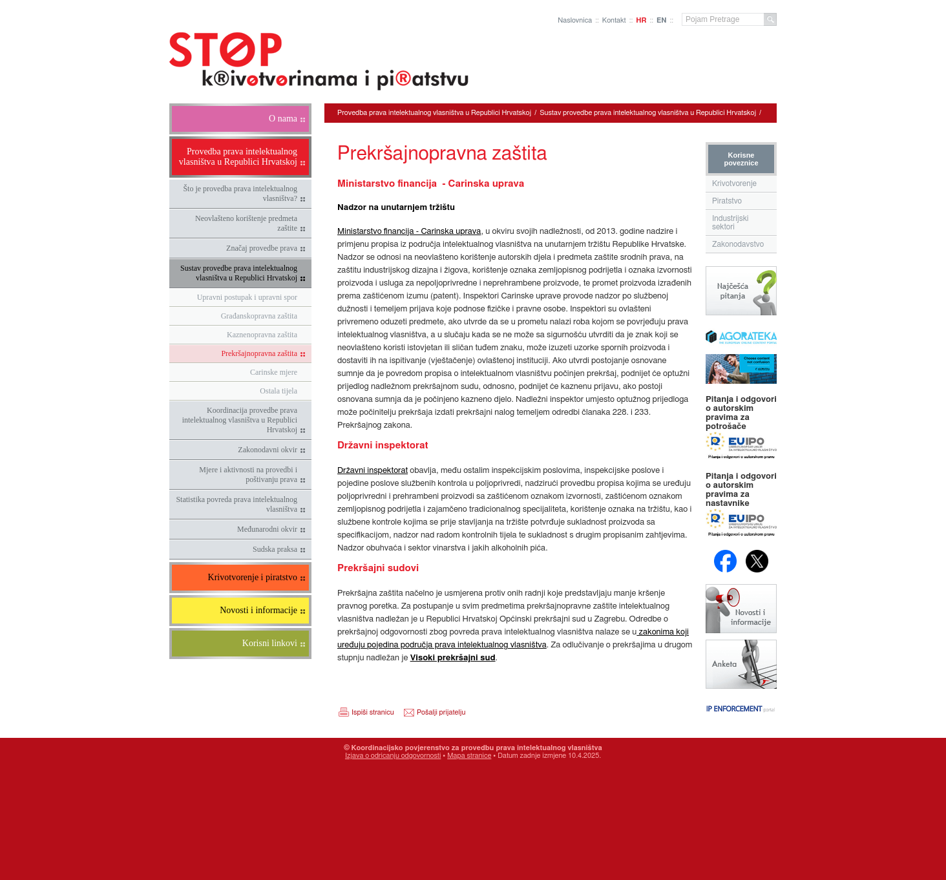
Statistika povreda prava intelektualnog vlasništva (236, 504)
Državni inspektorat (372, 470)
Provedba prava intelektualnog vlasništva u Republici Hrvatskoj (434, 112)
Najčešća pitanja (741, 290)
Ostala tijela (278, 390)
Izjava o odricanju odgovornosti (393, 755)
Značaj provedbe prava (261, 248)
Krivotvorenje (734, 183)
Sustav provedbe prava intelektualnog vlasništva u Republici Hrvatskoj (238, 273)
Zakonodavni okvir (267, 449)
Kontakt (614, 20)
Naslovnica (575, 20)
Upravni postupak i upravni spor (247, 297)
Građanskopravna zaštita (259, 315)
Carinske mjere (273, 372)
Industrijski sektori (730, 223)
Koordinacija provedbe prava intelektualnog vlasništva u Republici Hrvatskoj (239, 420)
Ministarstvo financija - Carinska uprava (409, 231)
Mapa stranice (469, 755)
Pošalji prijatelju (441, 712)
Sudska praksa (275, 549)
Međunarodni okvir (267, 529)
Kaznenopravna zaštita (262, 334)
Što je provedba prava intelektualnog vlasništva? (240, 193)
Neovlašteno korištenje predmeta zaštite (246, 223)
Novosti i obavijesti (741, 608)
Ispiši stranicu (373, 712)
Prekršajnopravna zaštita (259, 353)
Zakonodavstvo (738, 244)
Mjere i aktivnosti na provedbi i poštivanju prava (248, 474)
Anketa (741, 664)
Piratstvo (727, 201)
